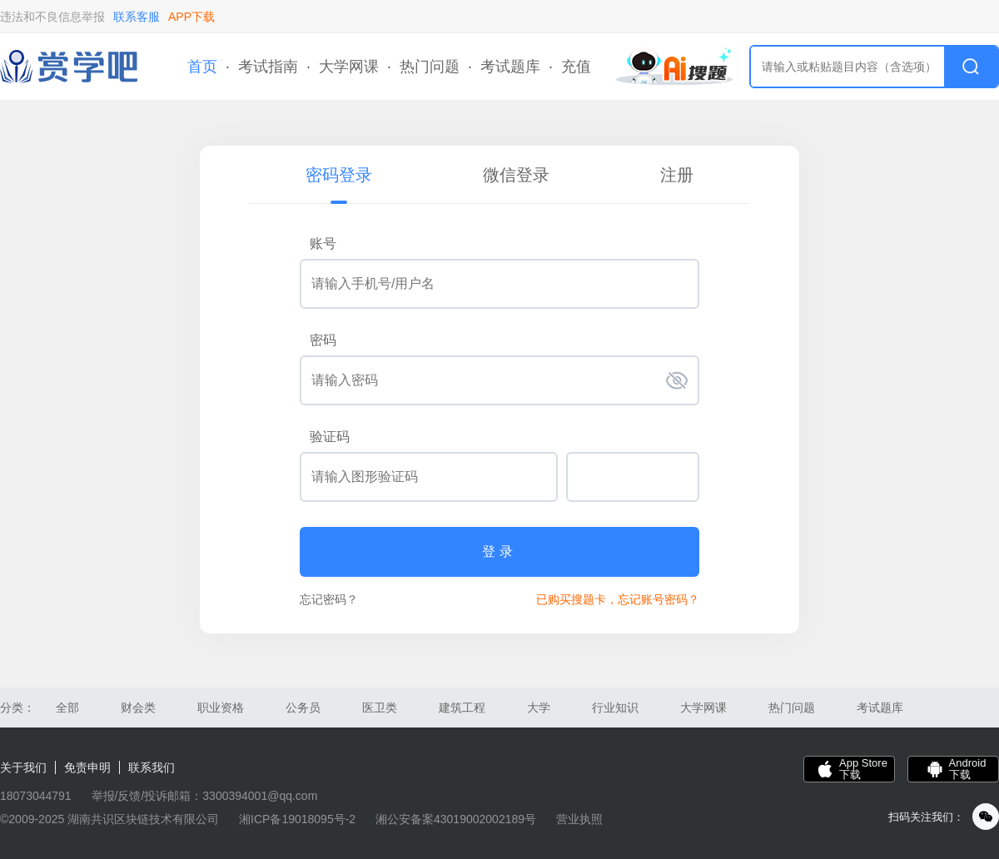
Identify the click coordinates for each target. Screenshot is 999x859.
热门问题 (430, 66)
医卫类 (379, 707)
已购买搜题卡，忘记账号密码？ (617, 599)
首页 (202, 66)
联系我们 (151, 767)
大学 (538, 707)
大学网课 (349, 66)
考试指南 (268, 66)
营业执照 (579, 819)
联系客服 (136, 16)
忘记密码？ (329, 599)
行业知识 (615, 707)
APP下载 (191, 16)
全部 (67, 707)
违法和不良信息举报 (52, 16)
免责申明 (87, 767)
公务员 (303, 707)
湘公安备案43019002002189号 (455, 819)
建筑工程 (462, 707)
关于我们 (23, 767)
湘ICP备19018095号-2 (297, 819)
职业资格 (220, 707)
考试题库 (510, 66)
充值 (576, 66)
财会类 (138, 707)
